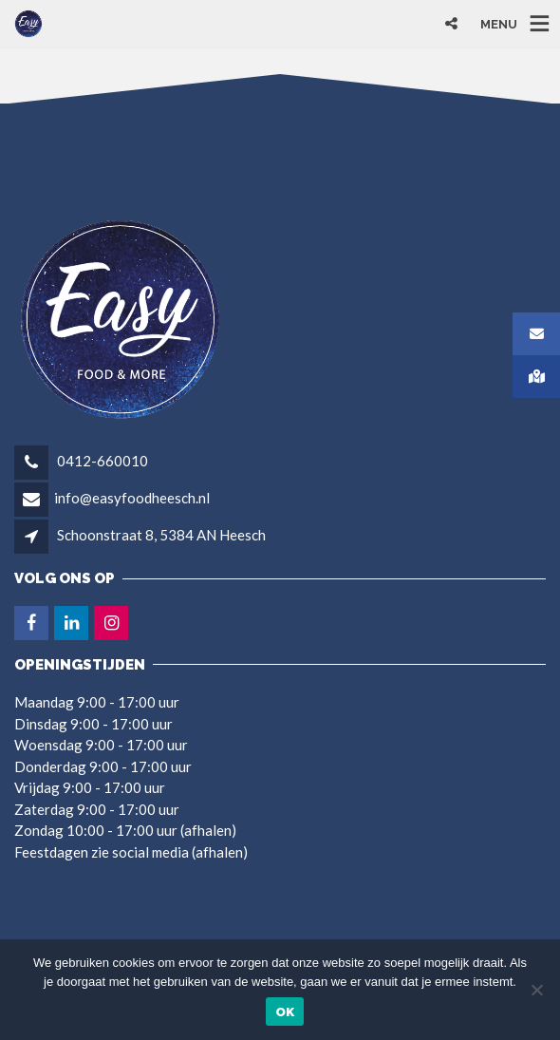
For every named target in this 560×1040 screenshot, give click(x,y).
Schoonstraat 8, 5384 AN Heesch (161, 534)
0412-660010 (101, 460)
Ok (285, 1012)
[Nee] (536, 989)
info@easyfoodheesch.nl (132, 497)
